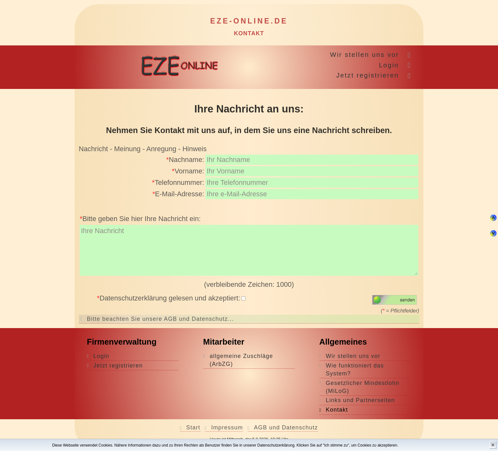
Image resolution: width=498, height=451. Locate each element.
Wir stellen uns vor (364, 54)
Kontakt (337, 410)
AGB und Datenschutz (286, 428)
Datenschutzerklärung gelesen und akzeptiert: (171, 298)
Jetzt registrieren (367, 75)
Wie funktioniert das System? (355, 369)
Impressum (227, 428)
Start (193, 428)
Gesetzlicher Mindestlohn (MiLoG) (363, 387)
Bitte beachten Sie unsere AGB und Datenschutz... (160, 319)
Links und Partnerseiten (360, 400)
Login (389, 65)
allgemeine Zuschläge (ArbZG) (241, 360)
